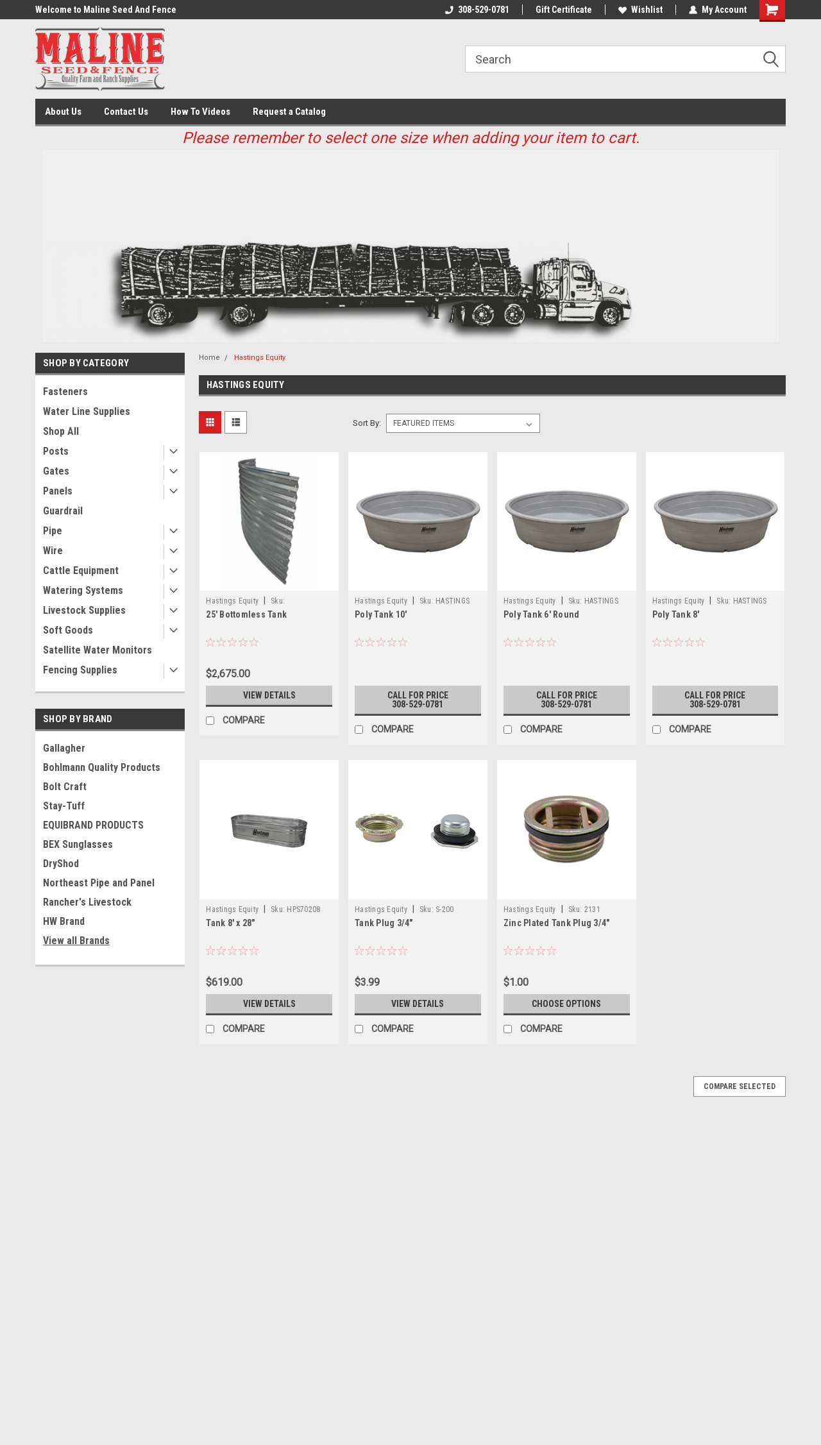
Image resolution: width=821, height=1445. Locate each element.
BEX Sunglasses (78, 844)
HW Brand (64, 921)
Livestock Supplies (84, 610)
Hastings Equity (259, 357)
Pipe (52, 531)
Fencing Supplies (80, 670)
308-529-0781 (477, 9)
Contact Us (126, 111)
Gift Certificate (564, 9)
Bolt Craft (65, 787)
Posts (56, 451)
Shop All (61, 431)
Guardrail (63, 511)
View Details (269, 695)
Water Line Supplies (86, 411)
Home (209, 357)
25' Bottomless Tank (246, 614)
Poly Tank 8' (676, 614)
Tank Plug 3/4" (384, 923)
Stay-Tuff (64, 806)
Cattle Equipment (81, 570)
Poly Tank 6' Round (542, 614)
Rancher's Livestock (87, 902)
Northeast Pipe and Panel (99, 883)
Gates (56, 471)
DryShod (61, 864)
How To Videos (200, 111)
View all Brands (76, 940)
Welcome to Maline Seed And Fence (105, 9)
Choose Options (566, 1004)
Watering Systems (83, 590)
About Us (63, 111)
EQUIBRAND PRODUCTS (93, 825)
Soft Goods (68, 630)
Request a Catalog (289, 111)
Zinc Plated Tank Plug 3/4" (557, 923)
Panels (57, 491)
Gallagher (64, 748)
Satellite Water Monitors (97, 650)
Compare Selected (739, 1086)
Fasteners (65, 391)
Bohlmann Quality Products (101, 767)
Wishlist (640, 9)
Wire (53, 551)
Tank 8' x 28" (230, 923)
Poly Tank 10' (381, 614)
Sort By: (367, 423)
